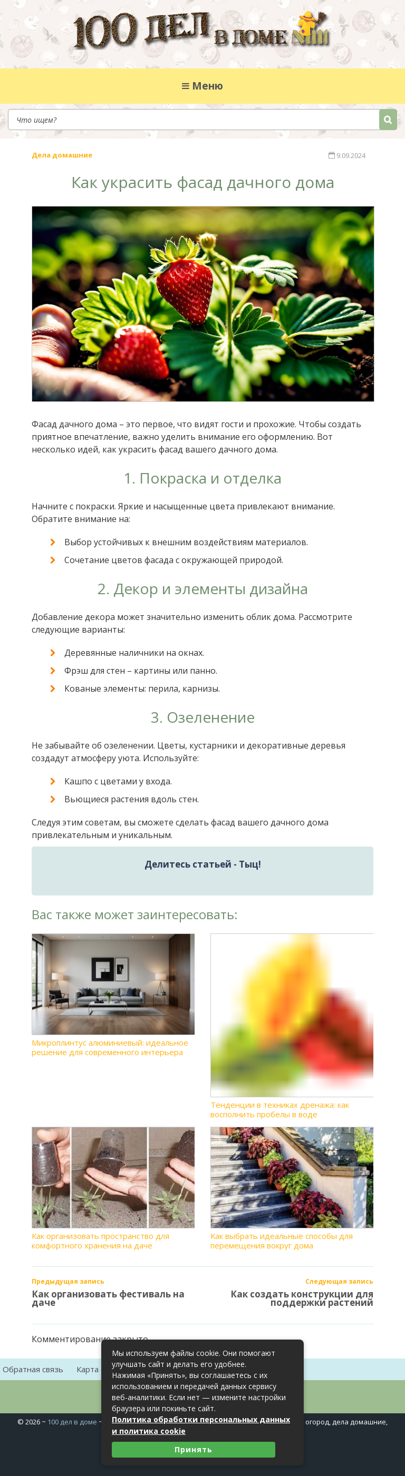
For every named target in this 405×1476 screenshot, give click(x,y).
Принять (194, 1449)
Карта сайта (99, 1369)
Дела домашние (62, 155)
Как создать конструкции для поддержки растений (301, 1298)
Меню (202, 86)
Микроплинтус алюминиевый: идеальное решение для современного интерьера (113, 995)
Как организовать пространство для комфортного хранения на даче (113, 1188)
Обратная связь (33, 1369)
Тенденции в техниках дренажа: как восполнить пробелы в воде (291, 1026)
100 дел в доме (72, 1421)
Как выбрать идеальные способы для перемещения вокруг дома (291, 1188)
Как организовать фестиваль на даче (108, 1298)
